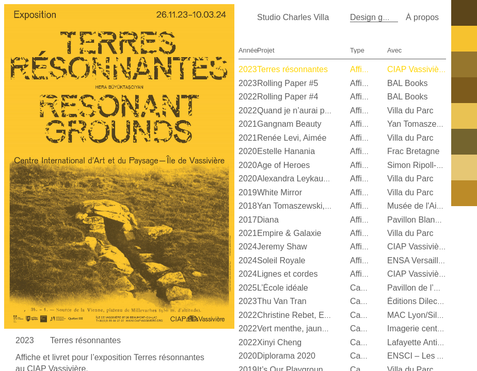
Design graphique (382, 17)
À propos (422, 17)
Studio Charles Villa (293, 17)
